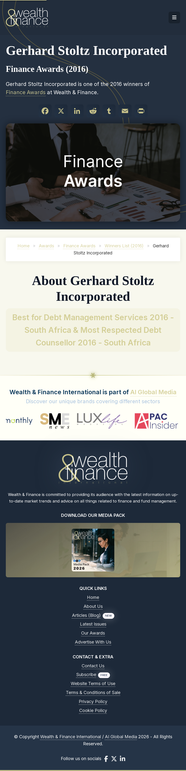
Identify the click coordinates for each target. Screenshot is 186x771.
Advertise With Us (93, 642)
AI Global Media (153, 392)
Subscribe (86, 674)
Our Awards (93, 633)
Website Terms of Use (93, 683)
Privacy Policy (93, 701)
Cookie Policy (93, 710)
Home (23, 245)
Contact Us (93, 665)
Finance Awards (26, 92)
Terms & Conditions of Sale (93, 692)
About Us (93, 606)
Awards (46, 245)
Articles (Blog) (86, 615)
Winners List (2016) (124, 245)
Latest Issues (93, 624)
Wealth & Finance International (70, 736)
